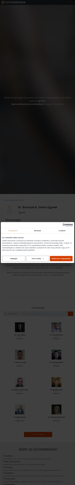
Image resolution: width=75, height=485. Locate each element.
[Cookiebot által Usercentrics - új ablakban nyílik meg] (64, 224)
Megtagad (13, 258)
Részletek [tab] (37, 230)
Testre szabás (38, 258)
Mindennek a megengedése (61, 258)
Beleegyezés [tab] (13, 230)
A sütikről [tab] (62, 230)
